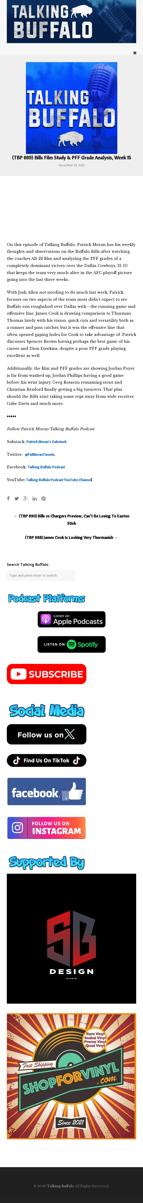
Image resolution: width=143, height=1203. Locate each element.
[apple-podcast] (72, 629)
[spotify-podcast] (72, 654)
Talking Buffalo (60, 1186)
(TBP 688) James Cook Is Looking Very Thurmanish (71, 537)
